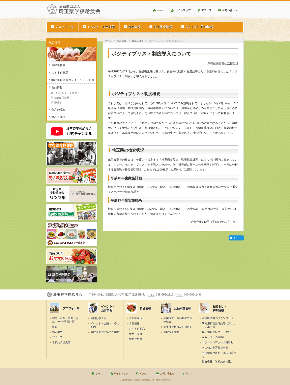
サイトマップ (183, 10)
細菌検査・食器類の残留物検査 (178, 320)
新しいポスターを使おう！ (66, 93)
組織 (54, 326)
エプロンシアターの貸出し (217, 342)
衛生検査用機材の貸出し (178, 326)
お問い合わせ (230, 10)
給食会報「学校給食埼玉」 (217, 361)
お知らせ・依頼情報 (199, 26)
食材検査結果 (171, 332)
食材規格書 (58, 65)
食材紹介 (56, 102)
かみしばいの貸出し (214, 337)
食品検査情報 (162, 26)
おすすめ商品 (59, 72)
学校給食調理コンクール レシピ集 (72, 80)
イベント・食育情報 (101, 26)
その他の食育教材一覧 (215, 347)
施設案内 (57, 332)
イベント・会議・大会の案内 (105, 325)
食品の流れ (58, 109)
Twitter (236, 237)
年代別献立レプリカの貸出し (219, 332)
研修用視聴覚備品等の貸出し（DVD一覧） (219, 325)
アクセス (206, 10)
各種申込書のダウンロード (217, 318)
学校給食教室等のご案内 (105, 332)
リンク (189, 373)
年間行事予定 (98, 318)
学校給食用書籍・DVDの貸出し (219, 354)
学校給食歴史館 (61, 342)
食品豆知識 (137, 41)
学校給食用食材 (60, 97)
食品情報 (134, 26)
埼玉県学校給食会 (73, 10)
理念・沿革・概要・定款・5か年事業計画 (65, 320)
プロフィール (64, 26)
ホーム (161, 10)
